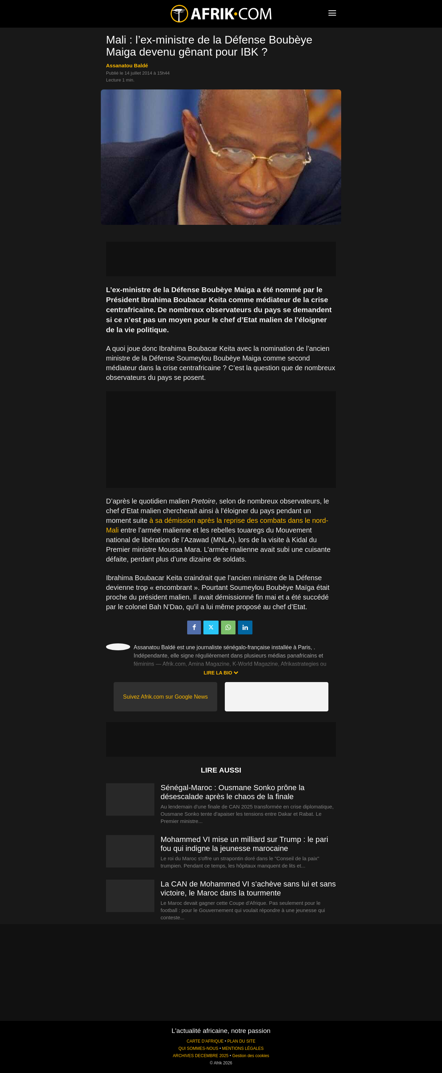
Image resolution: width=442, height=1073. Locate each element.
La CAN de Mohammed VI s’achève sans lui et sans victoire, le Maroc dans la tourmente (248, 888)
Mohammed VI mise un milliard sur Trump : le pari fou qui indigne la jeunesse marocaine (244, 844)
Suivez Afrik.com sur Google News (165, 697)
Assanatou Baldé (127, 65)
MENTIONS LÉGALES (242, 1048)
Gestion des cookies (250, 1055)
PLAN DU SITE (241, 1041)
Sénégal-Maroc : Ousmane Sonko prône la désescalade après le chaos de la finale (233, 792)
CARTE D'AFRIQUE (204, 1041)
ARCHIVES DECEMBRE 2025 (200, 1055)
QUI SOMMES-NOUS (199, 1048)
